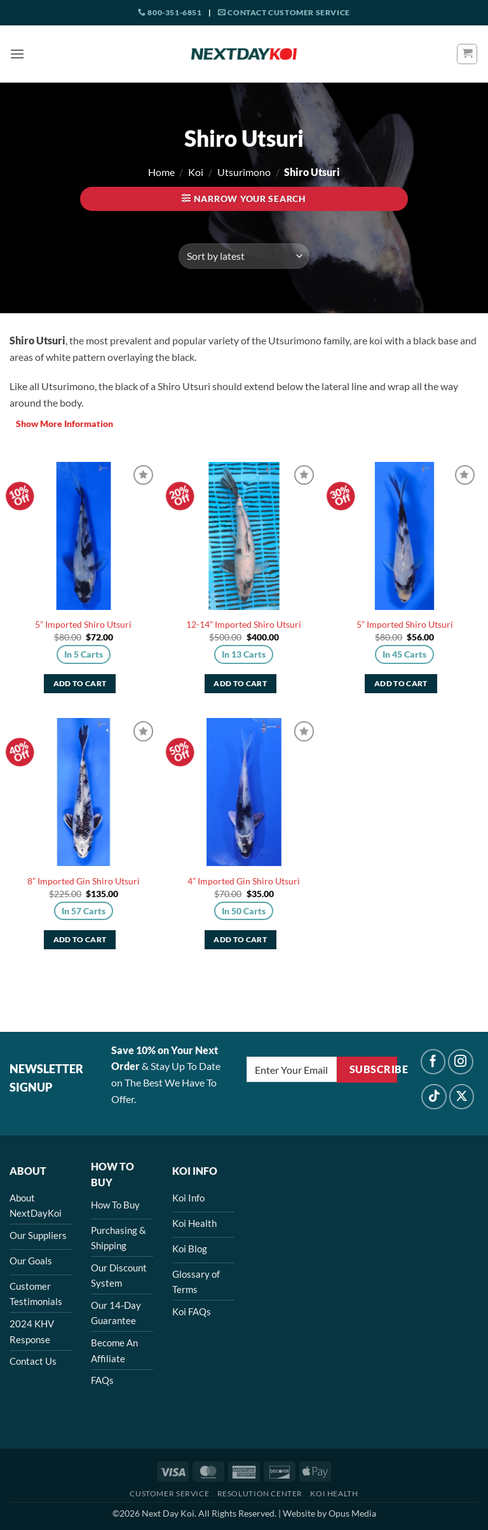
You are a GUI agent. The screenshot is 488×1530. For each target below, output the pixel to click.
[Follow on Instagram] (460, 1061)
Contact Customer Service (284, 12)
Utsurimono (244, 172)
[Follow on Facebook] (433, 1061)
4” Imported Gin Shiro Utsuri (243, 881)
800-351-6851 (169, 12)
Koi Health (334, 1493)
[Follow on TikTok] (434, 1096)
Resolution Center (259, 1493)
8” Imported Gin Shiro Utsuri (83, 881)
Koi (195, 172)
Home (161, 172)
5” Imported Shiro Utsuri (83, 624)
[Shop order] (244, 256)
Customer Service (169, 1493)
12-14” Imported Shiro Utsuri (243, 624)
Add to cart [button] (80, 683)
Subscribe (373, 1069)
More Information (61, 423)
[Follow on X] (462, 1096)
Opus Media (352, 1513)
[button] (17, 53)
